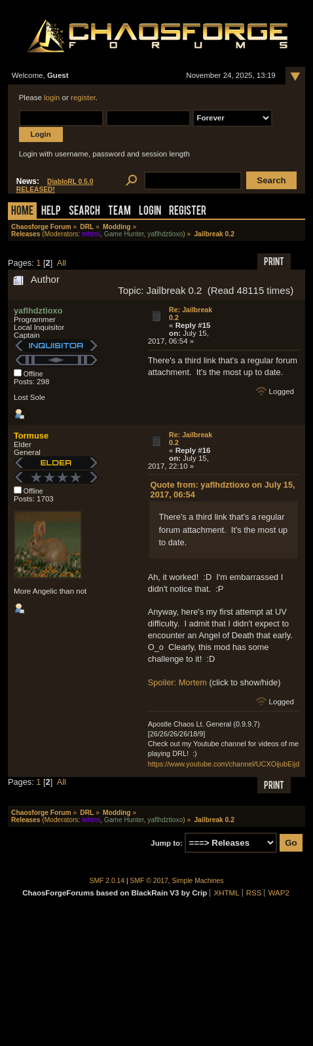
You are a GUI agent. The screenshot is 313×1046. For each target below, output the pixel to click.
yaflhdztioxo (165, 234)
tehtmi (91, 234)
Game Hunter (124, 234)
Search (84, 212)
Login (150, 212)
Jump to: (167, 843)
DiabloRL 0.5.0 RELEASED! (55, 185)
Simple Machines (198, 880)
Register (187, 212)
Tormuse (31, 436)
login (52, 97)
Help (51, 212)
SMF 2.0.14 (107, 880)
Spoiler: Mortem (177, 682)
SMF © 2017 (149, 880)
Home (22, 212)
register (83, 97)
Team (119, 212)
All (61, 263)
